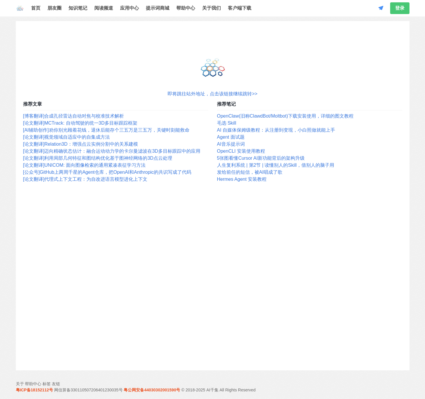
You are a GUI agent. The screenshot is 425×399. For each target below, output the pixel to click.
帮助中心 (185, 8)
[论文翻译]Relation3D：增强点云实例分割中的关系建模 (80, 144)
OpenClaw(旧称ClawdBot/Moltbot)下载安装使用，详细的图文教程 (285, 115)
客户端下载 (239, 8)
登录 (399, 8)
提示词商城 (157, 8)
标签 (46, 383)
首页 (35, 8)
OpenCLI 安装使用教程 (241, 151)
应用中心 (129, 8)
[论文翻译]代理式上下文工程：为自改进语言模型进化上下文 (85, 179)
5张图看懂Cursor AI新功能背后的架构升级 (261, 158)
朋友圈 (54, 8)
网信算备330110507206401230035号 (88, 390)
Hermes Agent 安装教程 (242, 179)
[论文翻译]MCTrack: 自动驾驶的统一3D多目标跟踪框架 (80, 123)
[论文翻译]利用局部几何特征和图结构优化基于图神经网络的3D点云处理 (97, 158)
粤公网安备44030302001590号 (152, 390)
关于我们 (211, 8)
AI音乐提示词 (231, 144)
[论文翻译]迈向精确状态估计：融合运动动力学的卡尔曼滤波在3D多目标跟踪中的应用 (111, 151)
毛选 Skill (226, 123)
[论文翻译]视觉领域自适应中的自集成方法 (66, 137)
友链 (56, 383)
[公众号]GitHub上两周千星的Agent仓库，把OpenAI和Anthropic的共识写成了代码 (107, 172)
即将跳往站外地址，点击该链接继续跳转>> (212, 93)
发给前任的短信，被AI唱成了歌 (249, 172)
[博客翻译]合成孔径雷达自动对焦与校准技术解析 (73, 115)
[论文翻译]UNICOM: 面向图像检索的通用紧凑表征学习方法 (84, 165)
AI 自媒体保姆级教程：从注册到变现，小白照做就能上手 (276, 130)
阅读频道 (103, 8)
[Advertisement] (212, 276)
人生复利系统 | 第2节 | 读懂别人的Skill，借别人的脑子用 (275, 165)
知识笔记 (78, 8)
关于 (20, 383)
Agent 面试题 (231, 137)
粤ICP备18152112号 (34, 390)
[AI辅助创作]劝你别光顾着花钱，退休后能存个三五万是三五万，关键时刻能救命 (106, 130)
